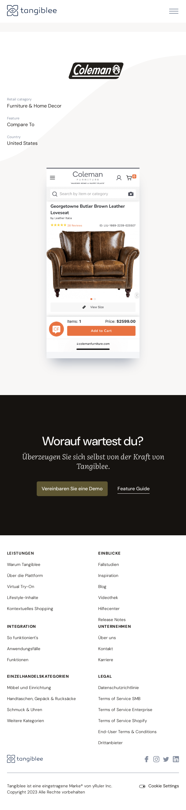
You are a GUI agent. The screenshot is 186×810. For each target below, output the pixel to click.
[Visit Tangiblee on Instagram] (156, 759)
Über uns (107, 637)
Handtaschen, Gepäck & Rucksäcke (41, 698)
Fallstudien (108, 564)
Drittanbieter (110, 742)
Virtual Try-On (20, 586)
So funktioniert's (22, 637)
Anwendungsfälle (23, 648)
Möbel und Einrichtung (29, 687)
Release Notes (112, 619)
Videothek (108, 597)
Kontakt (105, 648)
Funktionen (17, 659)
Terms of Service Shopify (122, 720)
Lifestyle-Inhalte (22, 597)
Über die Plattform (25, 575)
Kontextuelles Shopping (30, 608)
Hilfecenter (109, 608)
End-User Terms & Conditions (127, 731)
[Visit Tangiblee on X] (166, 759)
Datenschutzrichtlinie (118, 687)
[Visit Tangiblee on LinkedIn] (176, 759)
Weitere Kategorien (25, 720)
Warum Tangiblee (23, 564)
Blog (102, 586)
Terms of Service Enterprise (125, 709)
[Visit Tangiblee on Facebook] (146, 759)
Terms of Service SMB (119, 698)
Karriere (105, 659)
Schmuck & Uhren (24, 709)
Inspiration (108, 575)
